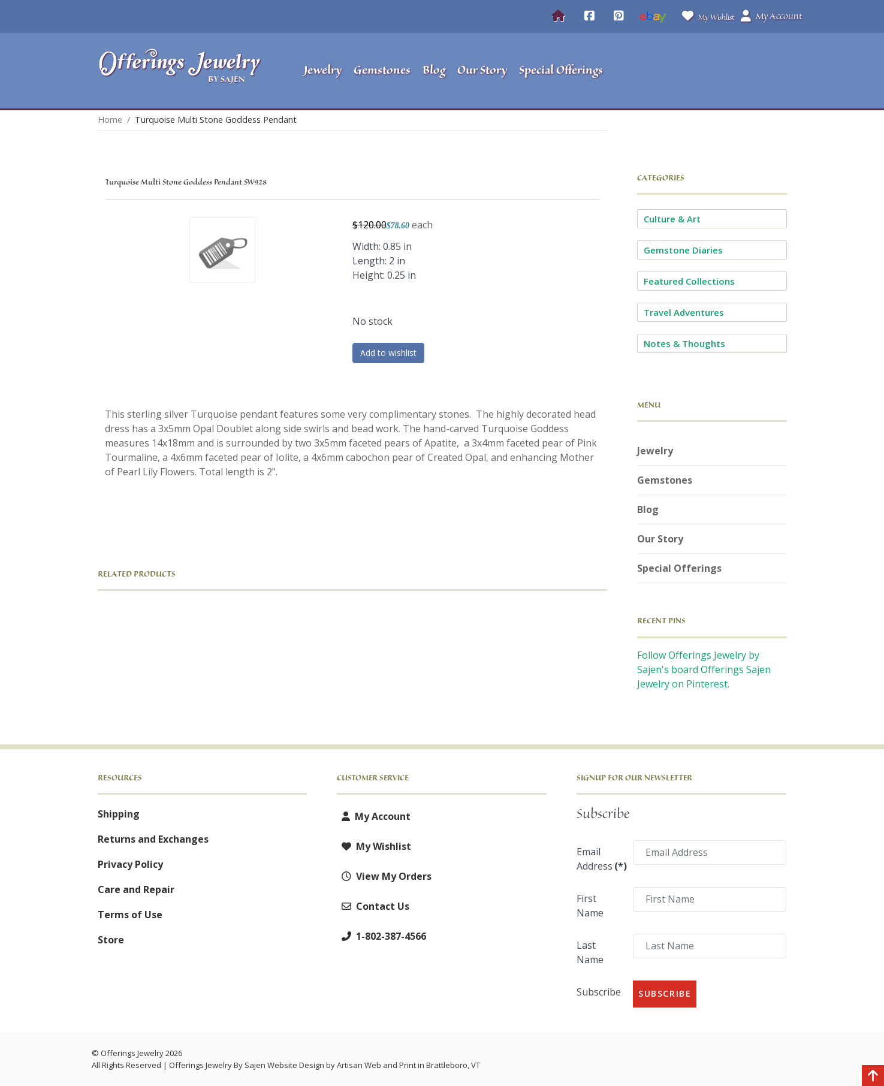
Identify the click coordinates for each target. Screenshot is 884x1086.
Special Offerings (679, 568)
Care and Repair (136, 889)
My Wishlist (705, 15)
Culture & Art (672, 219)
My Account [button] (771, 16)
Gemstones (664, 480)
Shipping (119, 813)
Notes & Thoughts (684, 343)
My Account (374, 816)
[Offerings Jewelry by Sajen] (183, 70)
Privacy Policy (130, 864)
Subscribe (599, 991)
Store (111, 939)
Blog (648, 509)
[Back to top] (873, 1077)
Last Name (590, 952)
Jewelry (655, 450)
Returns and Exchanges (153, 839)
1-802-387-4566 (381, 936)
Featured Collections (689, 281)
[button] (712, 70)
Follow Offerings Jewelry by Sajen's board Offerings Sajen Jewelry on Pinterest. (704, 669)
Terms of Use (130, 914)
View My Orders (384, 876)
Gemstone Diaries (683, 250)
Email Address (601, 859)
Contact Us (373, 906)
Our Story (660, 538)
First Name (590, 905)
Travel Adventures (684, 312)
